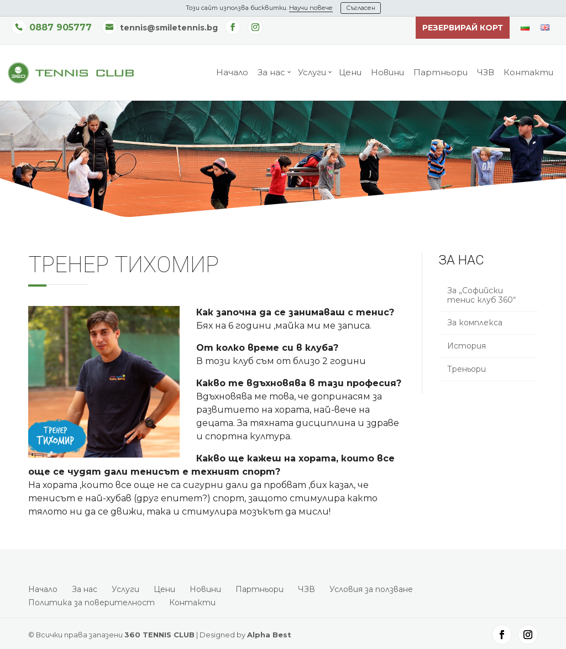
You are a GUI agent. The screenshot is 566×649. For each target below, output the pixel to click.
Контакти (528, 73)
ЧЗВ (485, 73)
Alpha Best (269, 634)
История (466, 346)
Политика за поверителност (91, 603)
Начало (232, 73)
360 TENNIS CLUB (159, 634)
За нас (271, 73)
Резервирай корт (462, 28)
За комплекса (474, 323)
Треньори (466, 369)
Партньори (440, 73)
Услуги (312, 73)
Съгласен (360, 8)
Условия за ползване (371, 589)
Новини (387, 73)
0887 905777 (60, 27)
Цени (350, 73)
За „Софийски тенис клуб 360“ (481, 295)
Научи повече (311, 8)
